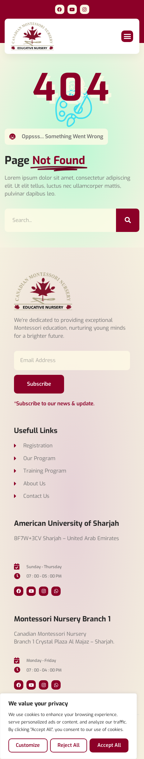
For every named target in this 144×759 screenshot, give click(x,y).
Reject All (69, 745)
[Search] (127, 220)
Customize (28, 745)
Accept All (109, 745)
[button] (127, 36)
